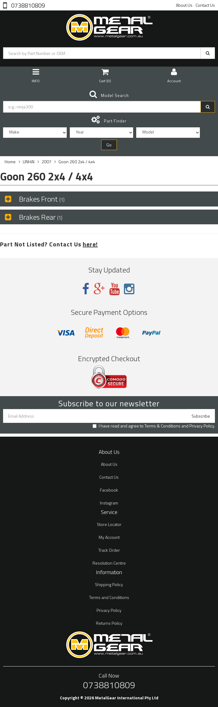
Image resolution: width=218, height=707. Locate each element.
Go (109, 144)
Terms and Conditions (109, 597)
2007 (46, 161)
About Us (184, 5)
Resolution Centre (109, 563)
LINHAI (28, 161)
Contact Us (205, 5)
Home (10, 161)
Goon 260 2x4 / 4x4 (76, 161)
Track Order (109, 550)
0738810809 (27, 5)
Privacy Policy (201, 426)
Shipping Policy (109, 584)
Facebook (109, 490)
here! (90, 244)
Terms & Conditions (162, 426)
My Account (109, 537)
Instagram (109, 503)
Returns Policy (109, 623)
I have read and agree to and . (154, 426)
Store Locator (109, 524)
